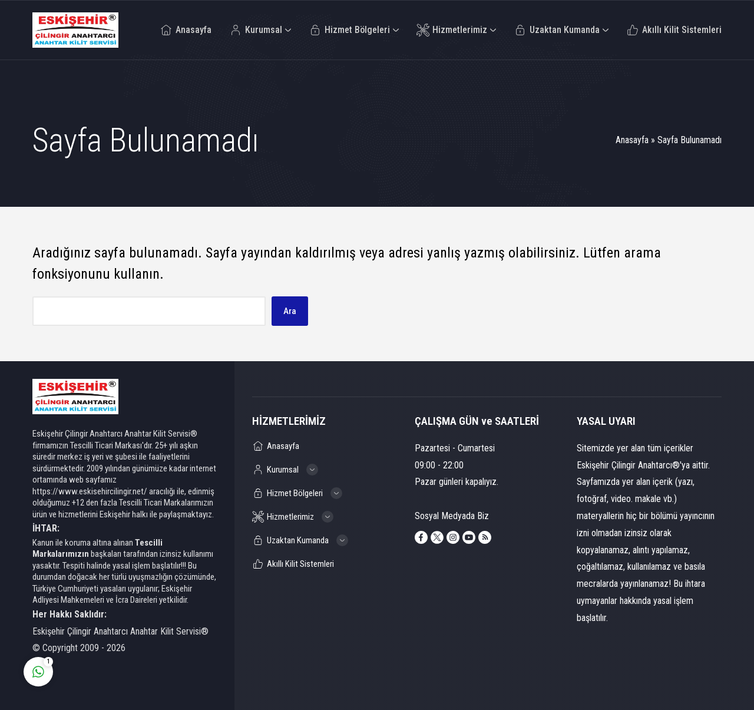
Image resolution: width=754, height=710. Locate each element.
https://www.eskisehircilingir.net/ (89, 491)
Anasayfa (632, 140)
